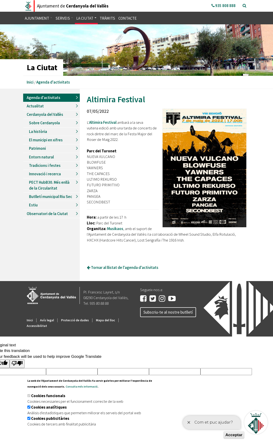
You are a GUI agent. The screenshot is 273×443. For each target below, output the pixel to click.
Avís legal (47, 320)
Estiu (33, 205)
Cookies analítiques (49, 407)
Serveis (64, 18)
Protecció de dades (75, 320)
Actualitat (35, 106)
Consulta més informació (82, 386)
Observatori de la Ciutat (47, 213)
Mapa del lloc (105, 320)
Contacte (127, 18)
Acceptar (234, 435)
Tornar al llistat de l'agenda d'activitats (122, 267)
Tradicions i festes (45, 165)
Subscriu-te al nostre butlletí (168, 312)
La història (38, 131)
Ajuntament (38, 18)
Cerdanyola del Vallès (45, 114)
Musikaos (115, 228)
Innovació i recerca (45, 173)
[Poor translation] (17, 363)
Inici (30, 82)
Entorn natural (41, 157)
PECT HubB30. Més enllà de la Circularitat (49, 185)
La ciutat (86, 18)
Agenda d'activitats (53, 82)
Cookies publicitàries (50, 418)
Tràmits (107, 18)
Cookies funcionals (48, 395)
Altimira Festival (102, 122)
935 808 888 (223, 5)
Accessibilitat (37, 326)
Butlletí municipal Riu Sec (50, 196)
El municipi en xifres (46, 140)
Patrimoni (37, 148)
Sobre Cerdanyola (44, 122)
